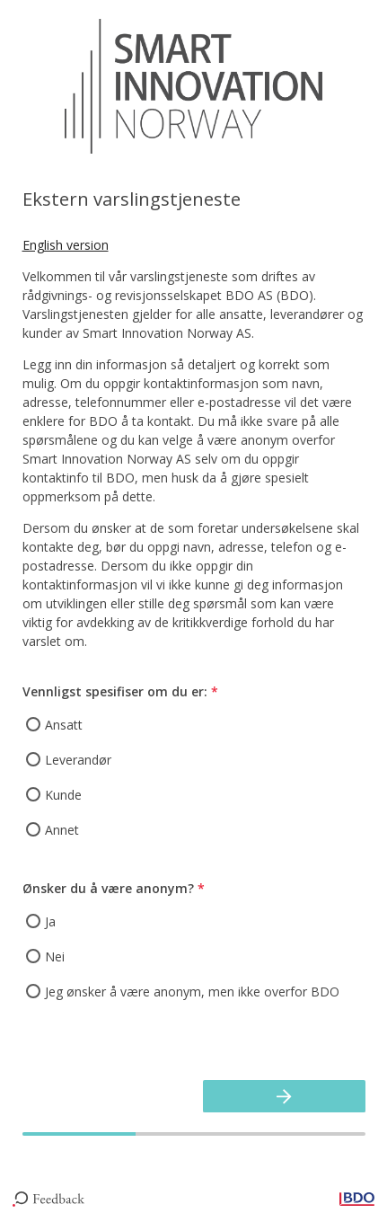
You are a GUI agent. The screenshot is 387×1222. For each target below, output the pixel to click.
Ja (50, 921)
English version (65, 244)
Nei (55, 956)
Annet (62, 829)
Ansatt (64, 724)
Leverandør (78, 759)
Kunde (63, 794)
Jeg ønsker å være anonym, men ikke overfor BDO (192, 991)
